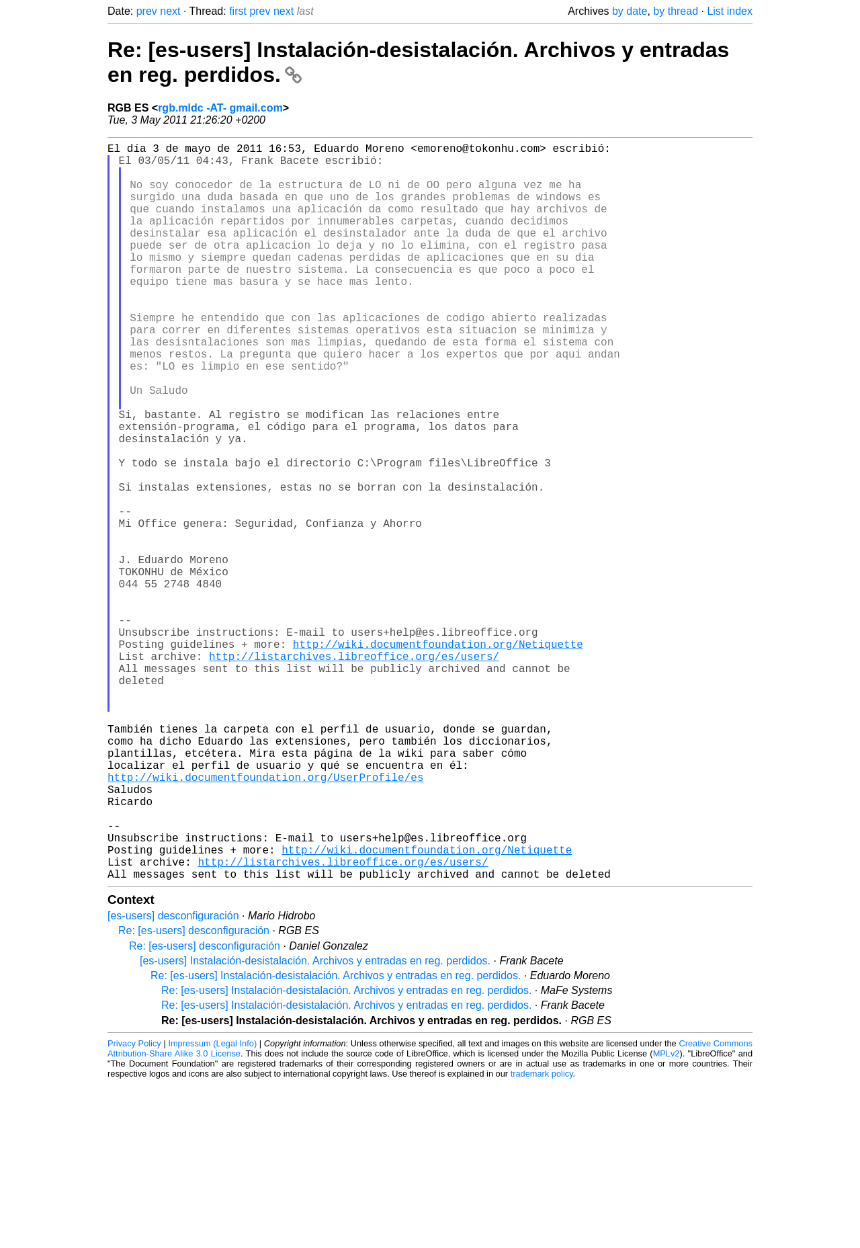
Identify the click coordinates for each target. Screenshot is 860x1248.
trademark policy (542, 1238)
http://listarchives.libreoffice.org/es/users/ (354, 771)
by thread (675, 11)
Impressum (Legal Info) (212, 1207)
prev (146, 11)
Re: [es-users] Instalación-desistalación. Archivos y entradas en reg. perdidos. (335, 1139)
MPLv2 (666, 1217)
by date (629, 11)
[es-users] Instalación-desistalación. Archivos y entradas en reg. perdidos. (315, 1124)
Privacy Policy (134, 1207)
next (170, 11)
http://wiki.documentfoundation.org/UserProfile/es (265, 919)
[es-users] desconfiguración (173, 1079)
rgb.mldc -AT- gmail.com (220, 108)
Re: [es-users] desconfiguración (193, 1094)
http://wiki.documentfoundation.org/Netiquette (438, 756)
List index (729, 11)
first (238, 11)
